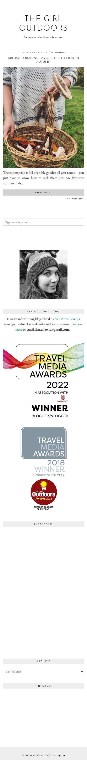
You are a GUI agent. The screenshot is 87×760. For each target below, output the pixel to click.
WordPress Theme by (43, 755)
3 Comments (75, 198)
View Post (43, 192)
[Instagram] (23, 549)
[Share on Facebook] (4, 199)
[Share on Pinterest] (8, 199)
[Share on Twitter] (6, 199)
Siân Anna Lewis (66, 318)
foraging (58, 52)
